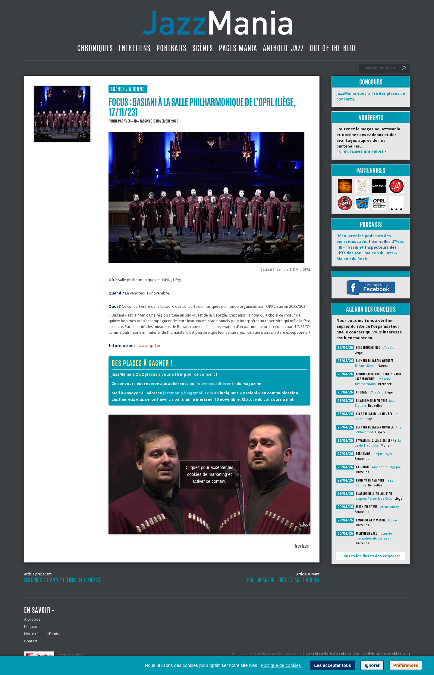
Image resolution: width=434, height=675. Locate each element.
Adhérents (370, 117)
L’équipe (31, 626)
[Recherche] (380, 68)
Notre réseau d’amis (41, 634)
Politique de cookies (281, 665)
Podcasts (371, 224)
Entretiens (135, 48)
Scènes (202, 48)
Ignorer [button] (372, 665)
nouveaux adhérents (215, 383)
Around (137, 89)
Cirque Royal (382, 454)
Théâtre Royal (365, 366)
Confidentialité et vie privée (332, 654)
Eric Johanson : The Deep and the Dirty (282, 580)
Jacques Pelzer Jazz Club (373, 499)
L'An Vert (389, 348)
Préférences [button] (405, 665)
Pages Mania (238, 48)
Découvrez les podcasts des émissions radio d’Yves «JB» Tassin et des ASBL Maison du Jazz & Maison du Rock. (370, 247)
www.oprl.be (150, 345)
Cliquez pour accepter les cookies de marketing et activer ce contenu (209, 474)
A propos (32, 619)
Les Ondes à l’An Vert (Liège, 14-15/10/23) (63, 580)
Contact (30, 641)
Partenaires (370, 170)
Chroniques (95, 48)
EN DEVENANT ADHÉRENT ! (361, 152)
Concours (370, 82)
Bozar (392, 520)
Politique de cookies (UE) (386, 654)
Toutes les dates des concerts (371, 556)
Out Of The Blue (333, 48)
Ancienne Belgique (386, 467)
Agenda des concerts (371, 309)
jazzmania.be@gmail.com (188, 393)
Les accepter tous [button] (332, 665)
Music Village (389, 507)
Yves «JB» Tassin (136, 121)
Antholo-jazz (283, 48)
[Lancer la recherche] (404, 68)
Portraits (171, 48)
